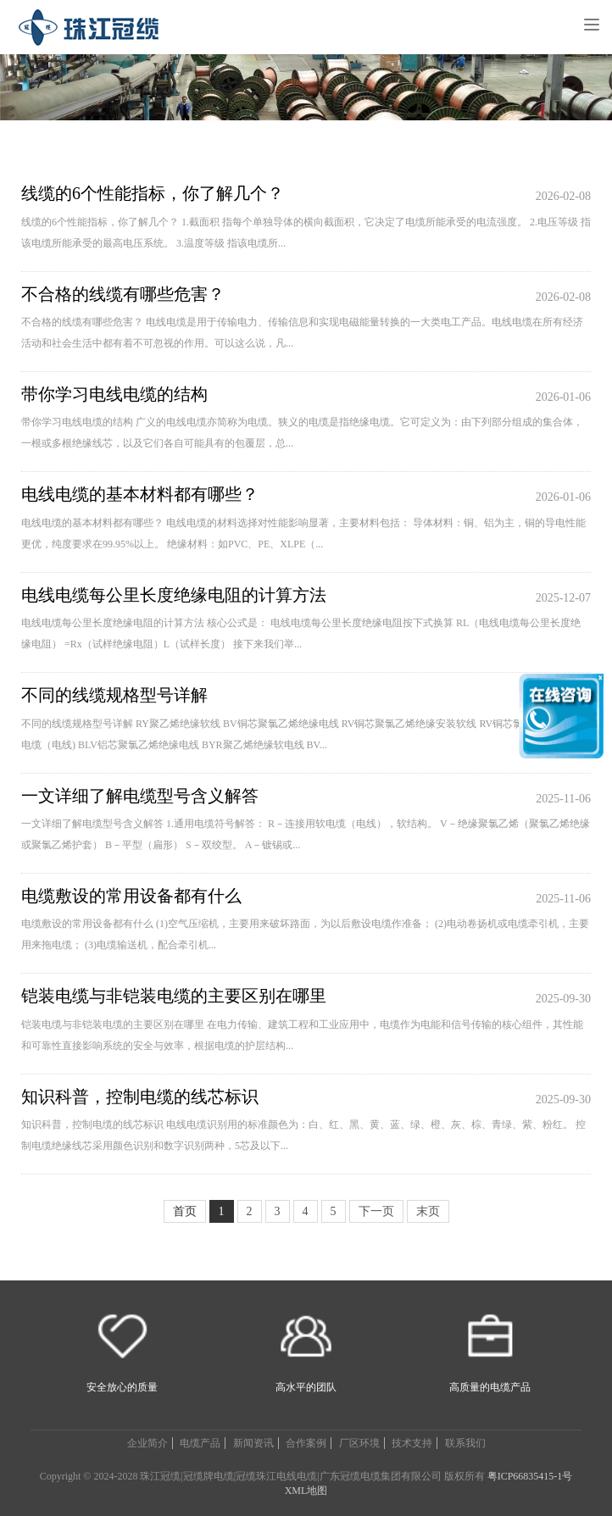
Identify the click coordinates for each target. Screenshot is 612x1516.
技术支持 (412, 1443)
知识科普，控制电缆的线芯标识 (140, 1096)
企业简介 (147, 1443)
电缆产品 (200, 1443)
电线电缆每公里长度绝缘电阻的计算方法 (173, 595)
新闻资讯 (253, 1443)
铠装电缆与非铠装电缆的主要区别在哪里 (173, 995)
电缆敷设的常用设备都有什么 (131, 895)
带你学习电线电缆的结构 (114, 394)
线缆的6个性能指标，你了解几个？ (152, 193)
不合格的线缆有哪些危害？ (123, 294)
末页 (428, 1211)
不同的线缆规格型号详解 (114, 695)
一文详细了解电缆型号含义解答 (140, 795)
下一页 (376, 1211)
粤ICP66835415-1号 (530, 1476)
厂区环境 (359, 1443)
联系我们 (465, 1443)
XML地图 (306, 1491)
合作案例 (306, 1443)
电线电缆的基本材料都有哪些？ (140, 494)
